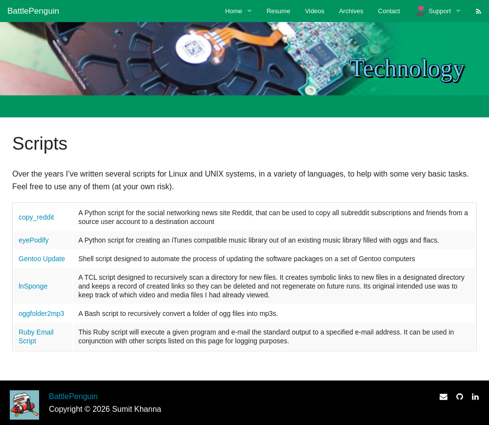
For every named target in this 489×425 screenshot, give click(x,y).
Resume (278, 11)
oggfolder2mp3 (41, 313)
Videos (315, 11)
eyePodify (33, 240)
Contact (389, 11)
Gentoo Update (42, 259)
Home (234, 11)
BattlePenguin (33, 11)
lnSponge (33, 286)
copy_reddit (36, 217)
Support (433, 11)
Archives (351, 11)
